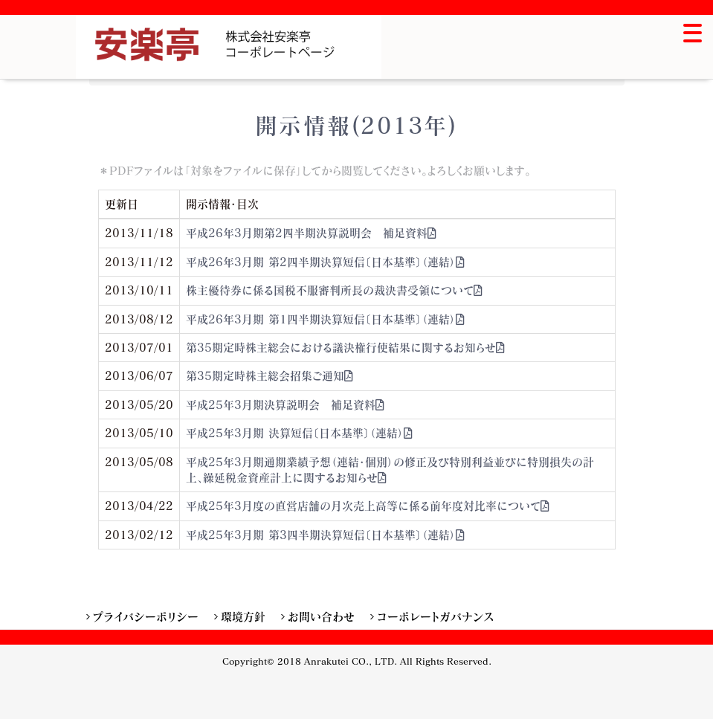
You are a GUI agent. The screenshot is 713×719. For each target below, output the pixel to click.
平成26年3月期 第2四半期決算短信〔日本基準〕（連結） (325, 261)
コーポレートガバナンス (435, 616)
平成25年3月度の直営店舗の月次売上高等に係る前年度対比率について (368, 505)
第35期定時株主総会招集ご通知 (270, 375)
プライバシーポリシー (146, 616)
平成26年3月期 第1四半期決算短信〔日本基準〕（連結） (325, 319)
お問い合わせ (321, 616)
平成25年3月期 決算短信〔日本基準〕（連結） (299, 432)
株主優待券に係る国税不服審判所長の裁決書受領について (334, 290)
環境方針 (243, 616)
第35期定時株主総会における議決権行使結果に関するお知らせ (346, 347)
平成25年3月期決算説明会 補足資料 (285, 404)
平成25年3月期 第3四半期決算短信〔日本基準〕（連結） (325, 534)
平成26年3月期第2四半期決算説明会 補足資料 (311, 232)
